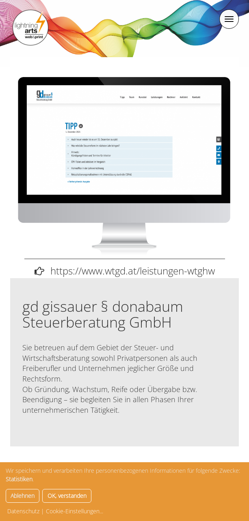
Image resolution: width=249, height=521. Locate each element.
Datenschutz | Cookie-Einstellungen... (55, 511)
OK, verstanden (67, 496)
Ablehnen (23, 496)
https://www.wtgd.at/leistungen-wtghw (132, 270)
